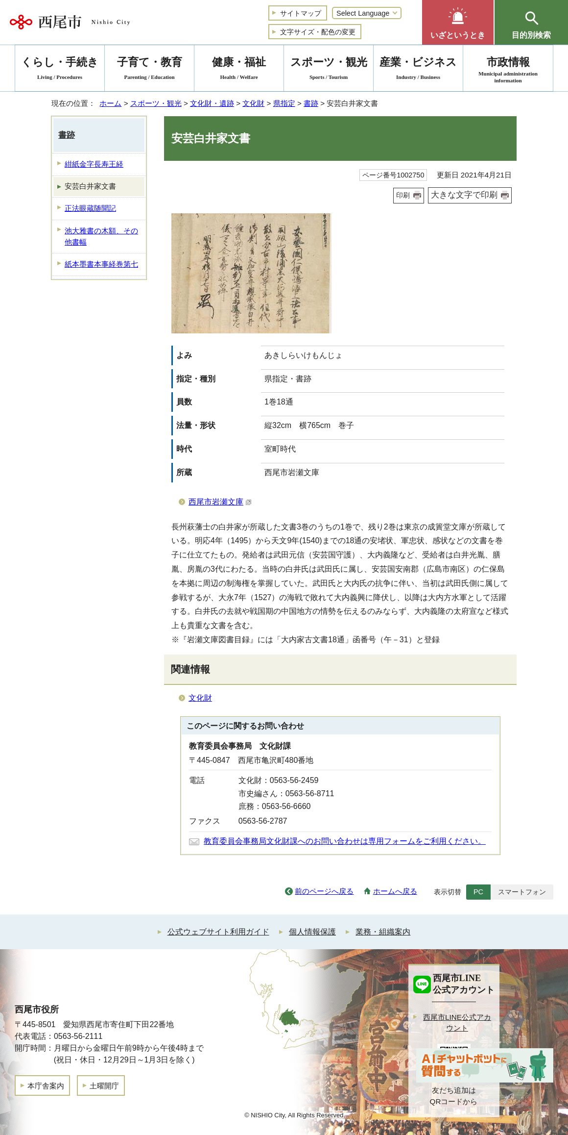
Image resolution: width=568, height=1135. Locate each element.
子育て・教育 (149, 70)
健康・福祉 (239, 70)
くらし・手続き (59, 70)
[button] (458, 22)
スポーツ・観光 (156, 103)
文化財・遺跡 (212, 103)
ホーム (110, 103)
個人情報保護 (312, 932)
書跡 (311, 103)
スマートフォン (522, 892)
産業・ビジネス (418, 70)
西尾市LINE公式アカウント (457, 1023)
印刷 (403, 195)
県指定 (284, 103)
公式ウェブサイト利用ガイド (218, 932)
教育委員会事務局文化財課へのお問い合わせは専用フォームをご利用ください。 (345, 841)
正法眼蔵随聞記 (90, 208)
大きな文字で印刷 (464, 195)
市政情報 (508, 70)
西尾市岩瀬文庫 (220, 502)
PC (478, 892)
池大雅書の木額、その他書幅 (101, 236)
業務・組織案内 (382, 932)
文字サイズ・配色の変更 (317, 32)
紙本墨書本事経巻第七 (101, 264)
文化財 (253, 103)
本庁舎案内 (45, 1086)
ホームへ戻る (395, 891)
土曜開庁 (104, 1086)
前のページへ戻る (324, 891)
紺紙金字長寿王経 (94, 164)
